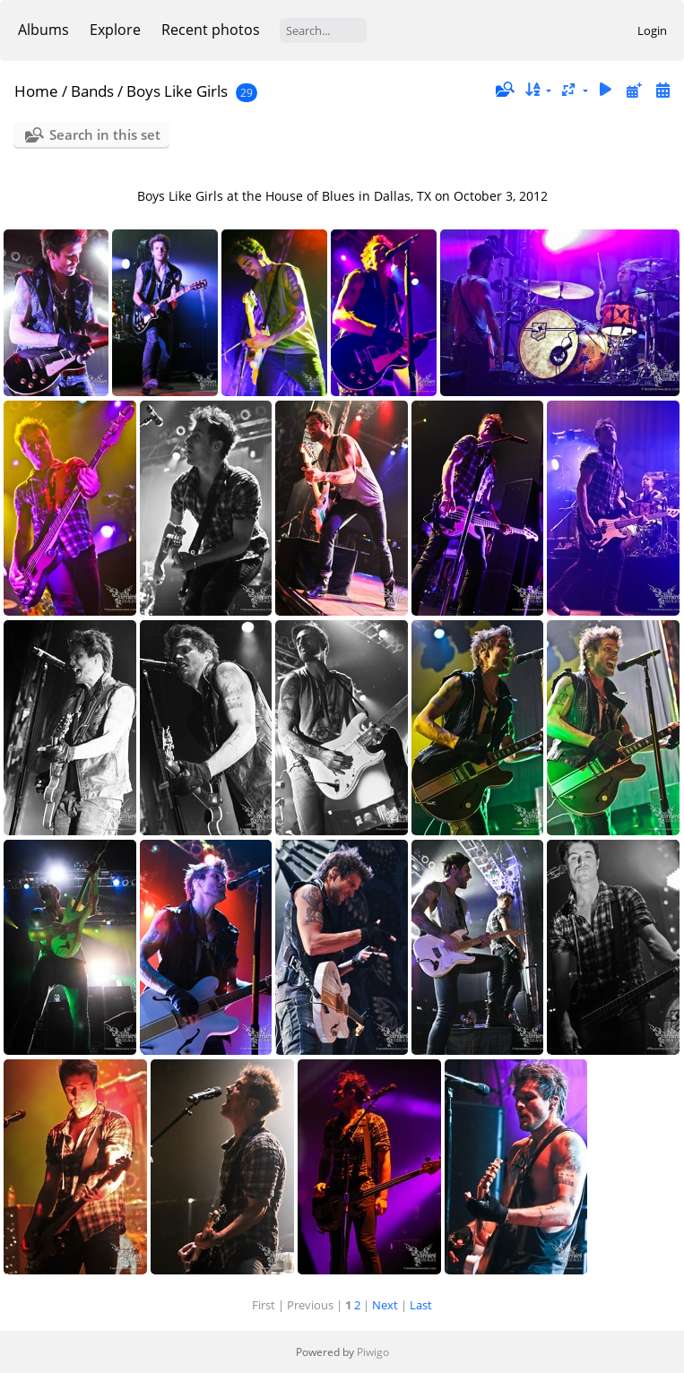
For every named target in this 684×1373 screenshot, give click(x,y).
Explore (115, 29)
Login (652, 30)
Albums (43, 29)
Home (36, 91)
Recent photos (210, 29)
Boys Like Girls (177, 91)
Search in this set (104, 134)
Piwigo (373, 1352)
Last (421, 1305)
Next (385, 1305)
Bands (92, 91)
